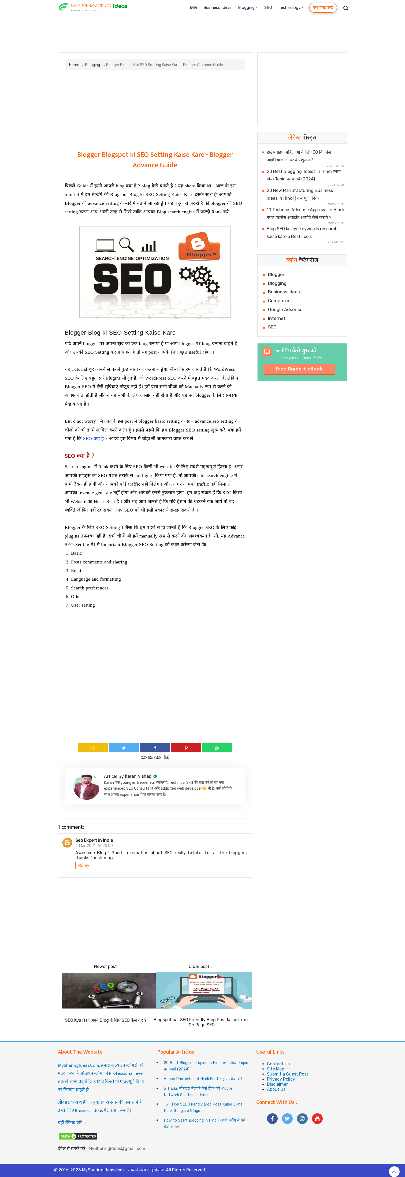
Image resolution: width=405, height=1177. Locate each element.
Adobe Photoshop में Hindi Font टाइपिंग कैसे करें (203, 1079)
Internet (277, 318)
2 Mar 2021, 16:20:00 (94, 845)
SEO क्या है (93, 438)
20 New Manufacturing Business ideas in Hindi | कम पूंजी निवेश (300, 194)
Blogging (92, 65)
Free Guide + (299, 369)
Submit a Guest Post (287, 1074)
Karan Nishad (139, 776)
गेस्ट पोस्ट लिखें (323, 8)
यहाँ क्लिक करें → (72, 1123)
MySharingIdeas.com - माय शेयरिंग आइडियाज (123, 1169)
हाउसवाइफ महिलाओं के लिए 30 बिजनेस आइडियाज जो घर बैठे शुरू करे (299, 156)
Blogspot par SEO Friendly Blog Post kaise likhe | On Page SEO (201, 1022)
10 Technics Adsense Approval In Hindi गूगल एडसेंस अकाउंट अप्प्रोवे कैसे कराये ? (305, 213)
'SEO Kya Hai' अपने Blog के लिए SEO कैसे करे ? (105, 1020)
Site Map (275, 1069)
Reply (83, 865)
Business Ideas (217, 7)
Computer (278, 300)
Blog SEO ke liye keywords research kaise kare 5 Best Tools (302, 232)
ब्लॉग (193, 7)
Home (74, 65)
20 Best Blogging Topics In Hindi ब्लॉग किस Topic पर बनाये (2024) (304, 175)
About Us (276, 1089)
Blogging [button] (246, 7)
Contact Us (278, 1063)
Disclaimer (277, 1084)
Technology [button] (289, 7)
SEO (268, 7)
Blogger (276, 274)
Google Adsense (285, 309)
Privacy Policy (281, 1079)
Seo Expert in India (94, 840)
